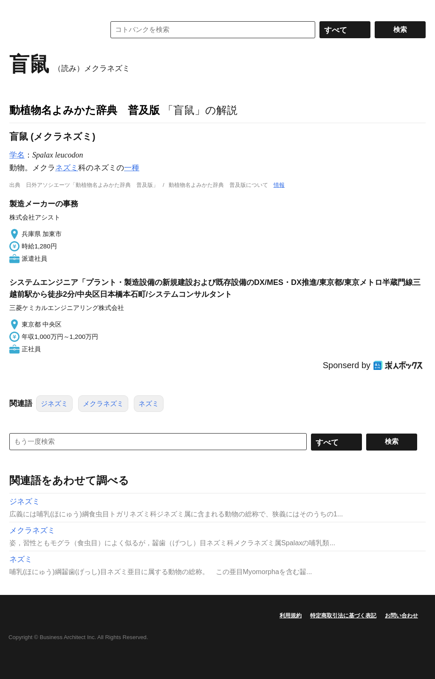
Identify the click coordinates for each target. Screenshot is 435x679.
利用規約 (291, 615)
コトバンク (51, 29)
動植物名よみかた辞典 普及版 (84, 110)
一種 (131, 167)
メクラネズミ (103, 403)
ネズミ (66, 167)
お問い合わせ (401, 615)
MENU (17, 8)
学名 (17, 155)
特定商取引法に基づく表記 (343, 615)
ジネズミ (54, 403)
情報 (279, 185)
